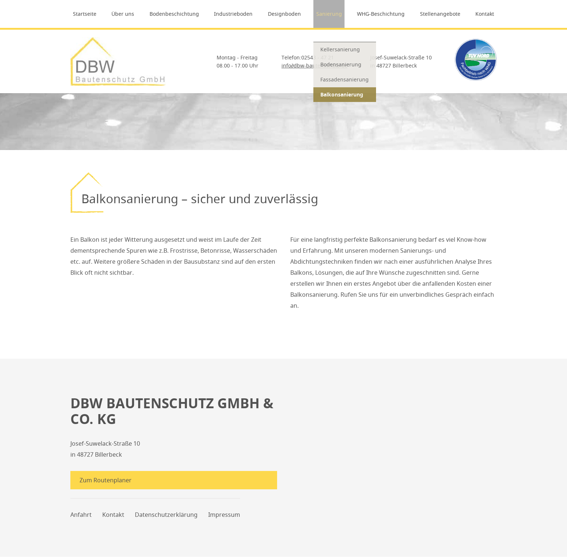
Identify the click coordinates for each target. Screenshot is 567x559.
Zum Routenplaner (107, 480)
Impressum (224, 517)
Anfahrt (81, 517)
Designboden (284, 13)
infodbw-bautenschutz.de (314, 65)
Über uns (121, 13)
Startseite (82, 13)
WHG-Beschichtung (382, 13)
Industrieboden (233, 13)
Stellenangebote (442, 13)
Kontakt (487, 13)
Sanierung (329, 13)
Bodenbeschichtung (173, 13)
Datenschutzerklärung (166, 517)
